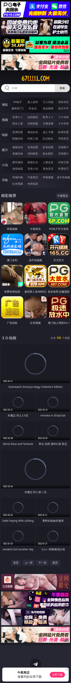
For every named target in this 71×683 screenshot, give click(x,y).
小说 (5, 165)
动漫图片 (63, 147)
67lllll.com (35, 78)
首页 (16, 562)
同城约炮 (17, 177)
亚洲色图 (32, 147)
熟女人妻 (17, 123)
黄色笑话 (48, 168)
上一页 (29, 562)
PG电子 (17, 102)
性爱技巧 (63, 168)
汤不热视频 (63, 177)
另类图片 (63, 153)
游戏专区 (63, 102)
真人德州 (32, 102)
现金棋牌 (48, 108)
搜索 (62, 88)
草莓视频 (48, 177)
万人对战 (48, 102)
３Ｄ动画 (63, 117)
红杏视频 (17, 183)
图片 (5, 150)
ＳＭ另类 (63, 123)
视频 (5, 120)
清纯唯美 (32, 153)
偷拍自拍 (32, 132)
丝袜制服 (32, 123)
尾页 (55, 562)
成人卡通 (48, 132)
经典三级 (32, 138)
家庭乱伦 (32, 162)
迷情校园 (17, 168)
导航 (5, 180)
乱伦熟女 (48, 138)
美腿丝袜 (17, 153)
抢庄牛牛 (63, 108)
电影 (5, 135)
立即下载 (57, 674)
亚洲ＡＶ (17, 117)
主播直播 (48, 123)
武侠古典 (63, 162)
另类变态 (63, 138)
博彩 (5, 105)
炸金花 (33, 108)
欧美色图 (48, 147)
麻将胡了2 (18, 108)
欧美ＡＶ (48, 117)
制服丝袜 (17, 138)
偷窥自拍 (17, 147)
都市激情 (17, 162)
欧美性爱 (63, 132)
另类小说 (32, 168)
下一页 (42, 562)
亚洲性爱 (17, 132)
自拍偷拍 (32, 117)
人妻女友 (48, 162)
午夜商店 (32, 177)
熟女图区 (48, 153)
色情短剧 (32, 183)
